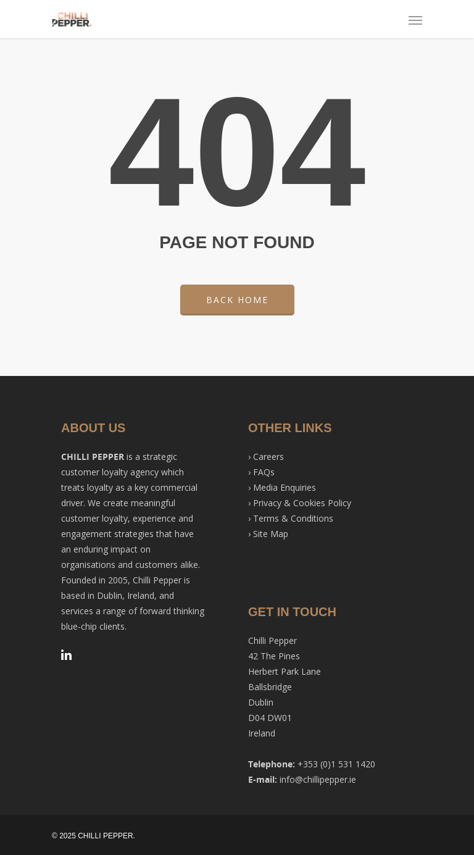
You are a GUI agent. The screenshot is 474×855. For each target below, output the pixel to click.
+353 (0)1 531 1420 (336, 764)
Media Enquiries (284, 487)
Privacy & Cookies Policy (302, 503)
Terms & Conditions (293, 518)
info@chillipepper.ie (318, 779)
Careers (268, 456)
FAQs (264, 472)
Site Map (270, 534)
